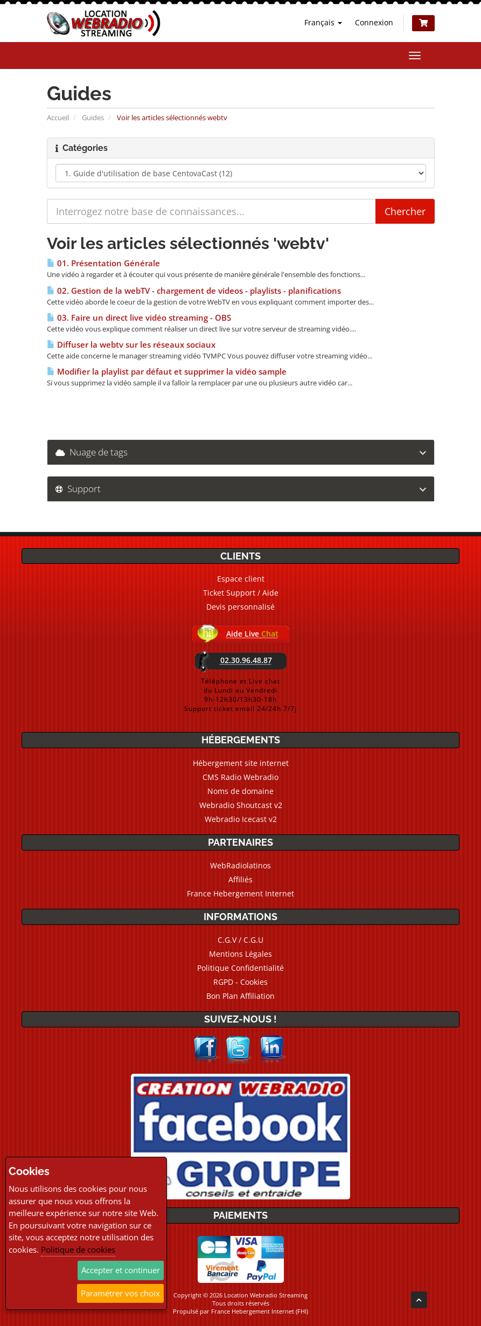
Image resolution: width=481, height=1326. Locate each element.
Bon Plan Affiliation (240, 996)
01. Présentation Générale (103, 263)
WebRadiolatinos (240, 865)
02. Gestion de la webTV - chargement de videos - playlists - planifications (194, 290)
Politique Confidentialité (240, 968)
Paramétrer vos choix (120, 1293)
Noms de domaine (240, 791)
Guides (93, 117)
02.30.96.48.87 (246, 660)
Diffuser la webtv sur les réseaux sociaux (131, 344)
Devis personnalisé (240, 607)
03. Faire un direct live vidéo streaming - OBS (139, 317)
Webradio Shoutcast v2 (240, 805)
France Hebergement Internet (240, 893)
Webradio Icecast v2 (241, 819)
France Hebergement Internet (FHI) (259, 1311)
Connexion (374, 22)
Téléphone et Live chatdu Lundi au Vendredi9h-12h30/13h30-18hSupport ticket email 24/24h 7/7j (240, 694)
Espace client (240, 579)
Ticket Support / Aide (240, 593)
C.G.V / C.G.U (240, 940)
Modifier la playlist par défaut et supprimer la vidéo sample (167, 371)
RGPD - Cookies (240, 982)
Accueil (58, 117)
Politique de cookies (78, 1249)
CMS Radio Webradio (240, 777)
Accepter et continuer (120, 1270)
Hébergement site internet (241, 763)
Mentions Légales (240, 954)
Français (323, 22)
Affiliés (240, 879)
